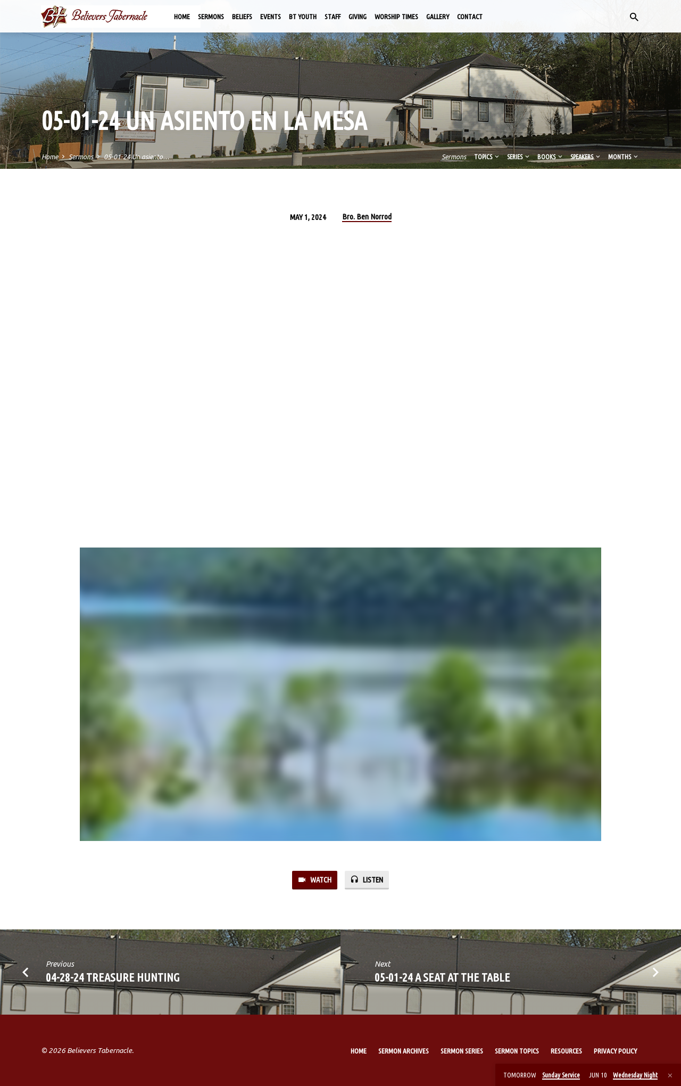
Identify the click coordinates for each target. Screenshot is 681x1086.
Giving (357, 16)
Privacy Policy (615, 1051)
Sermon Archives (403, 1051)
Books (550, 156)
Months (624, 156)
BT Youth (303, 16)
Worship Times (396, 16)
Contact (470, 16)
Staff (332, 16)
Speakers (586, 156)
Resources (566, 1051)
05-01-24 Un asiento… (136, 156)
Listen (366, 880)
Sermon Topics (517, 1051)
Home (182, 16)
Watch (314, 880)
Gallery (437, 16)
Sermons (211, 16)
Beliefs (242, 16)
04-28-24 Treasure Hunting (113, 977)
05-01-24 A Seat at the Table (442, 977)
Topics (487, 156)
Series (519, 156)
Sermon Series (462, 1051)
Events (270, 16)
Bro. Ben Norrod (367, 216)
